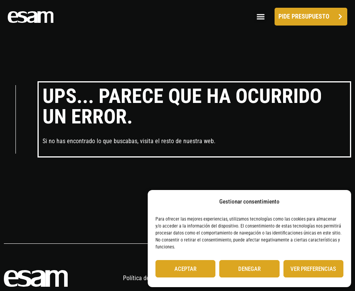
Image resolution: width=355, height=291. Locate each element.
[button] (260, 16)
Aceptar (185, 268)
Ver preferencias (313, 268)
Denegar (249, 268)
